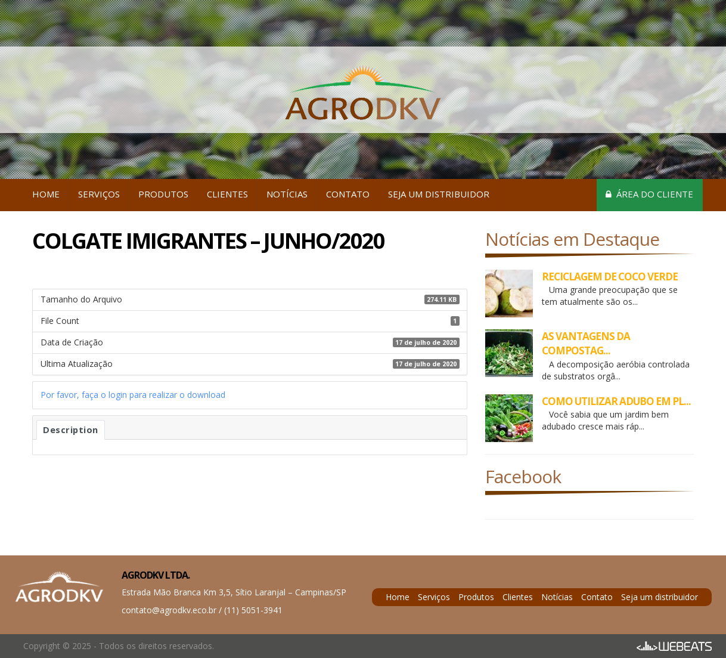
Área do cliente (649, 194)
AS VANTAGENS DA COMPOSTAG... (586, 343)
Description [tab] (70, 429)
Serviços (99, 194)
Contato (348, 194)
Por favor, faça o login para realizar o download (133, 394)
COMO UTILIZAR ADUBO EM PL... (616, 401)
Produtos (163, 194)
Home (46, 194)
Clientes (227, 194)
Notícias (287, 194)
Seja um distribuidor (438, 194)
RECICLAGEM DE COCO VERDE (610, 276)
